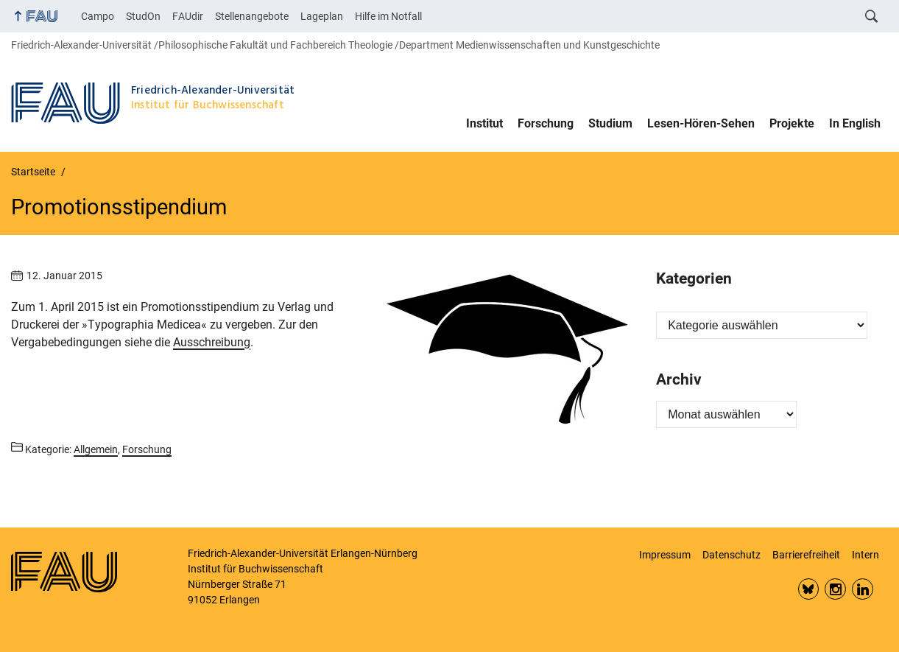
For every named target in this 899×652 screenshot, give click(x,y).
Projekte (791, 123)
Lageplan (321, 16)
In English (855, 123)
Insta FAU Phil (835, 589)
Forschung (546, 123)
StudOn (143, 16)
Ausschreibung (211, 342)
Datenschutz (731, 555)
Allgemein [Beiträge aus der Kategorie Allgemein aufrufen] (96, 449)
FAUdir (187, 16)
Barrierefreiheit (806, 555)
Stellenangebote (252, 16)
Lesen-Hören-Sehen (701, 123)
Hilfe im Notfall (388, 16)
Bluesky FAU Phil (808, 589)
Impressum (665, 555)
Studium (610, 123)
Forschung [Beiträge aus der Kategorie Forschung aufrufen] (147, 449)
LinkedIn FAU (862, 589)
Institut (484, 123)
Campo (97, 16)
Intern (865, 555)
